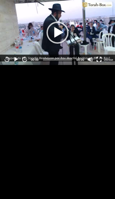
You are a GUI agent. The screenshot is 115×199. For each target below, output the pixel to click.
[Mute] (90, 59)
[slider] (57, 59)
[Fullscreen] (99, 59)
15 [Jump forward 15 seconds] (25, 59)
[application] (57, 32)
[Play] (16, 59)
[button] (57, 33)
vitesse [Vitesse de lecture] (108, 59)
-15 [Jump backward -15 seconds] (7, 59)
